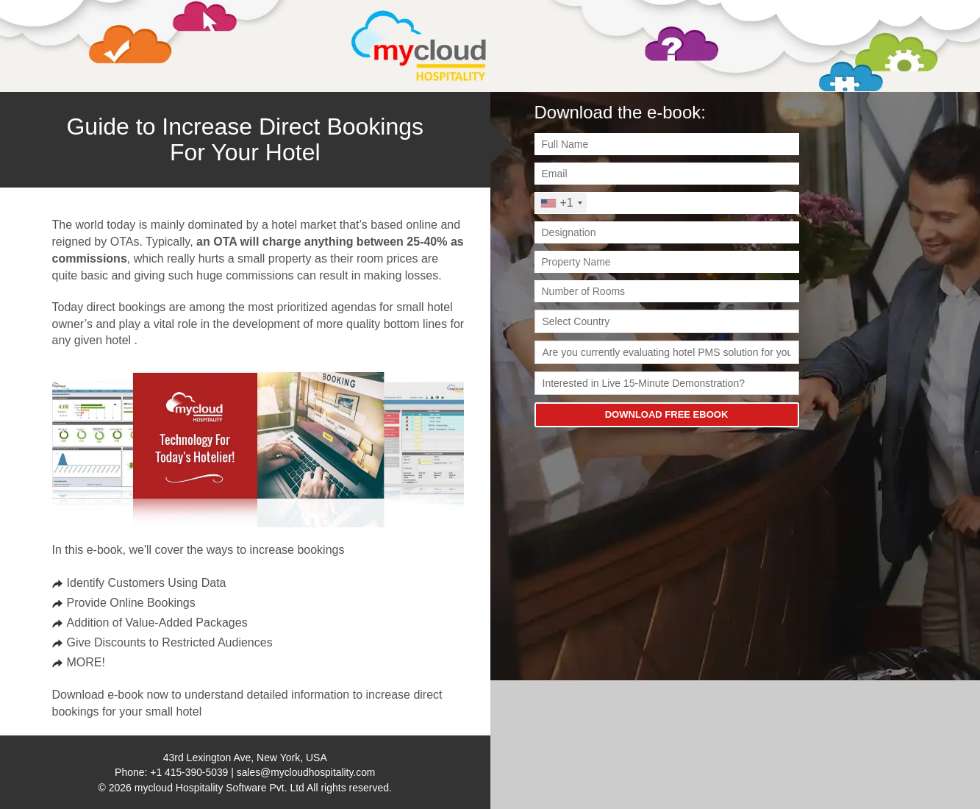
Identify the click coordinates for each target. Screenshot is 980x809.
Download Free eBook (667, 414)
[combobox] (561, 203)
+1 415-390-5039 (188, 772)
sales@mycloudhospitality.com (306, 772)
